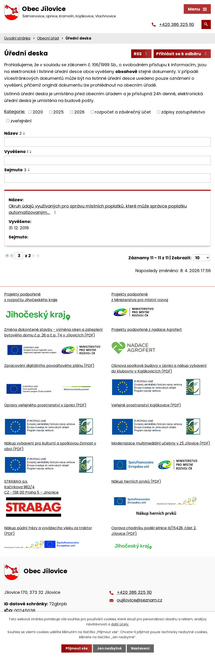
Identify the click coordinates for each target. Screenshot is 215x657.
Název (13, 133)
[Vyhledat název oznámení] (107, 141)
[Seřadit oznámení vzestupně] (24, 132)
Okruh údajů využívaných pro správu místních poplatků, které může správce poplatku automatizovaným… (98, 209)
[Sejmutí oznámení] (107, 178)
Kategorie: (14, 111)
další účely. (120, 624)
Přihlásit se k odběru (182, 54)
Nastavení (140, 648)
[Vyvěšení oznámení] (107, 160)
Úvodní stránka (17, 38)
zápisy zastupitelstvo (183, 112)
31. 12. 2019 (19, 228)
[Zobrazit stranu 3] (19, 255)
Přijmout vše (77, 648)
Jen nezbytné (109, 648)
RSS (141, 54)
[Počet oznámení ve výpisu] (201, 257)
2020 (38, 112)
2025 (58, 112)
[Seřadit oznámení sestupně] (24, 134)
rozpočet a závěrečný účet (123, 112)
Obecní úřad (48, 38)
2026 (79, 112)
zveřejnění (21, 121)
